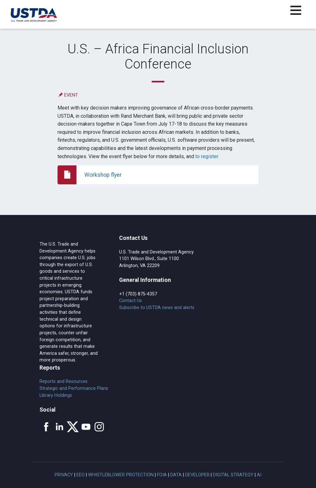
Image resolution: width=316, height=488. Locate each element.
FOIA (162, 475)
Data (176, 475)
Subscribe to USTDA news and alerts (156, 307)
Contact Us (130, 300)
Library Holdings (56, 395)
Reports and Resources (64, 381)
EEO (80, 475)
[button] (299, 14)
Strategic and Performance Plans (74, 388)
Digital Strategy (233, 475)
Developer (197, 475)
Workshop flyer (103, 175)
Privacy (64, 475)
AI (259, 475)
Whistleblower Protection (121, 475)
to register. (207, 156)
